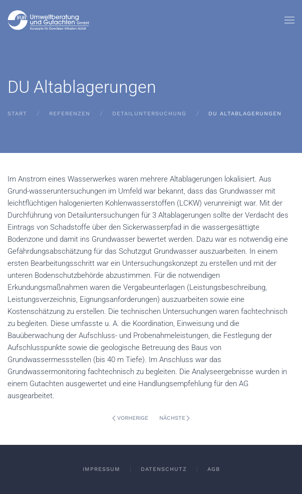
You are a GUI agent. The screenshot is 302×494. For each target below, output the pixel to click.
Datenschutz (164, 469)
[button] (289, 20)
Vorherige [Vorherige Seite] (130, 418)
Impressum (101, 469)
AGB (213, 469)
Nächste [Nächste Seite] (174, 418)
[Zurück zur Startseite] (49, 20)
